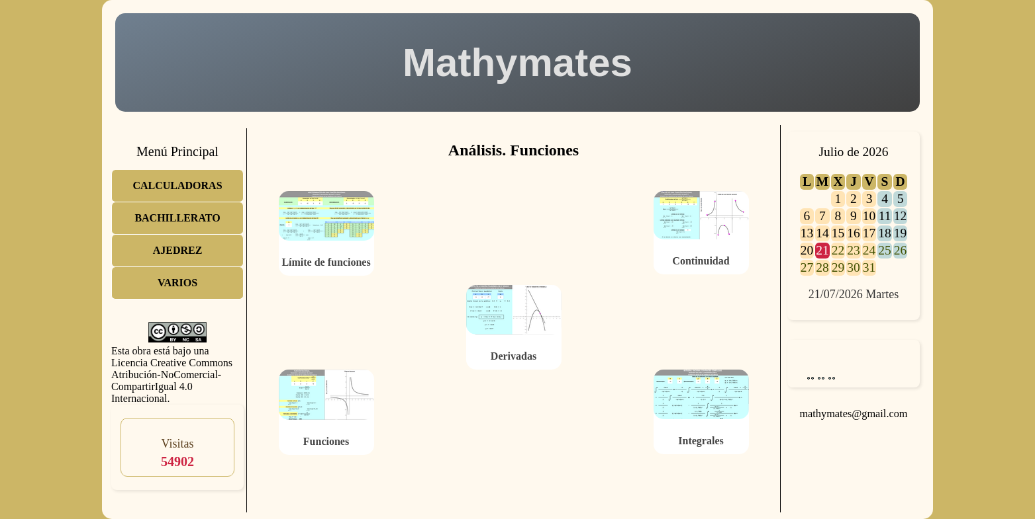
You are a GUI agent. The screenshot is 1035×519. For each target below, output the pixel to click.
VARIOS (177, 282)
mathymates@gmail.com (853, 413)
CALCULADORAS (177, 185)
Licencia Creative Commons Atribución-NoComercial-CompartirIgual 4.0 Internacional (171, 380)
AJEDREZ (178, 250)
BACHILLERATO (177, 217)
